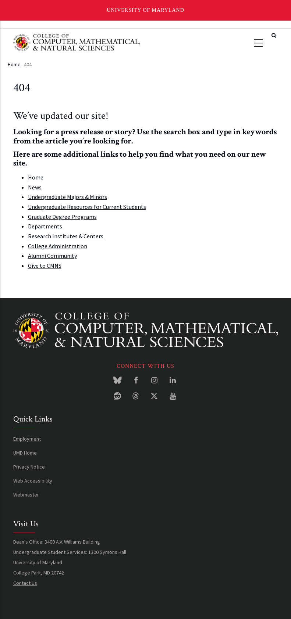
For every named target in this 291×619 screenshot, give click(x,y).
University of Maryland (145, 10)
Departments (45, 226)
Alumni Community (52, 255)
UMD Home (25, 452)
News (35, 187)
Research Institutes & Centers (65, 236)
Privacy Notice (29, 466)
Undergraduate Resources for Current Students (87, 206)
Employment (27, 438)
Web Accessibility (32, 480)
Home (14, 64)
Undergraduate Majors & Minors (67, 196)
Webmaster (26, 494)
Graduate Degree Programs (62, 216)
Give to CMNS (44, 265)
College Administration (57, 246)
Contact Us (25, 583)
